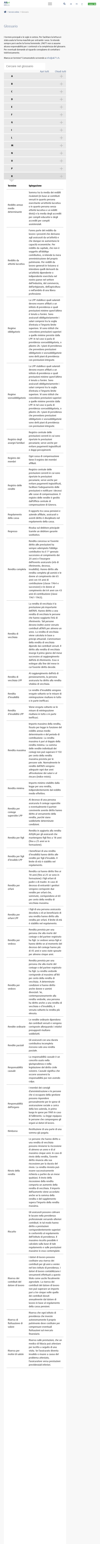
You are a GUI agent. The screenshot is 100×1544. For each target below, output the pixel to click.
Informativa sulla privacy (77, 1463)
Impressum (72, 1466)
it (82, 4)
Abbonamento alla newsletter (79, 1460)
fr (77, 4)
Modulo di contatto (75, 1457)
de (71, 4)
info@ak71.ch (52, 58)
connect (92, 4)
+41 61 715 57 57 (78, 1440)
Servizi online (14, 12)
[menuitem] (71, 3)
